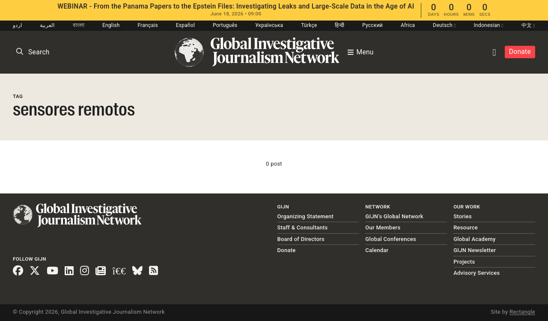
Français (147, 25)
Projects (464, 262)
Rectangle (522, 312)
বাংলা (79, 25)
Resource (465, 227)
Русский (372, 25)
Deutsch (444, 25)
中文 (528, 25)
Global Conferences (390, 239)
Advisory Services (476, 273)
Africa (408, 25)
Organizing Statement (305, 216)
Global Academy (474, 239)
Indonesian (488, 25)
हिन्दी (339, 25)
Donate (520, 52)
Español (185, 25)
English (111, 25)
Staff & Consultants (302, 227)
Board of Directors (301, 239)
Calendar (376, 250)
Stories (462, 216)
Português (225, 25)
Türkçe (309, 25)
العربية (47, 25)
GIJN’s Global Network (394, 216)
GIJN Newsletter (474, 250)
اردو (17, 25)
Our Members (382, 227)
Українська (269, 25)
